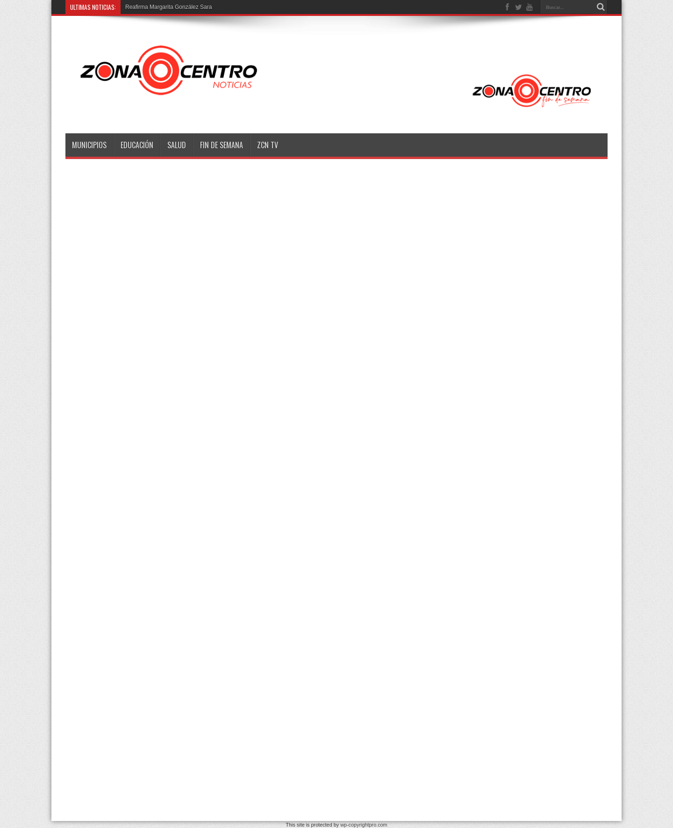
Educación (137, 145)
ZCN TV (267, 145)
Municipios (89, 145)
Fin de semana (221, 145)
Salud (176, 145)
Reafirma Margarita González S (164, 7)
